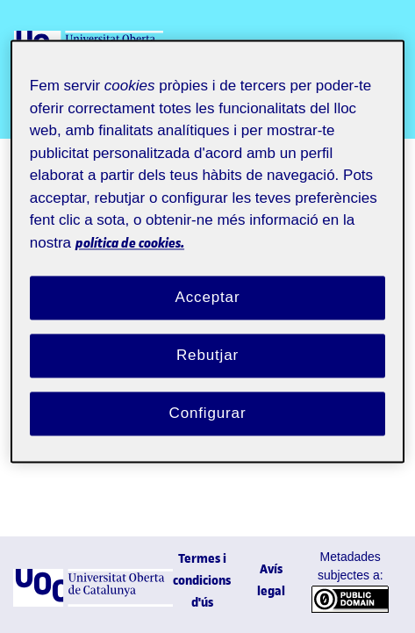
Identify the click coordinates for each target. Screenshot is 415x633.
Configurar (208, 413)
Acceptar (207, 298)
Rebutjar (207, 355)
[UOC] (93, 601)
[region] (207, 251)
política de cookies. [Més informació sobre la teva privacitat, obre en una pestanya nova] (129, 243)
